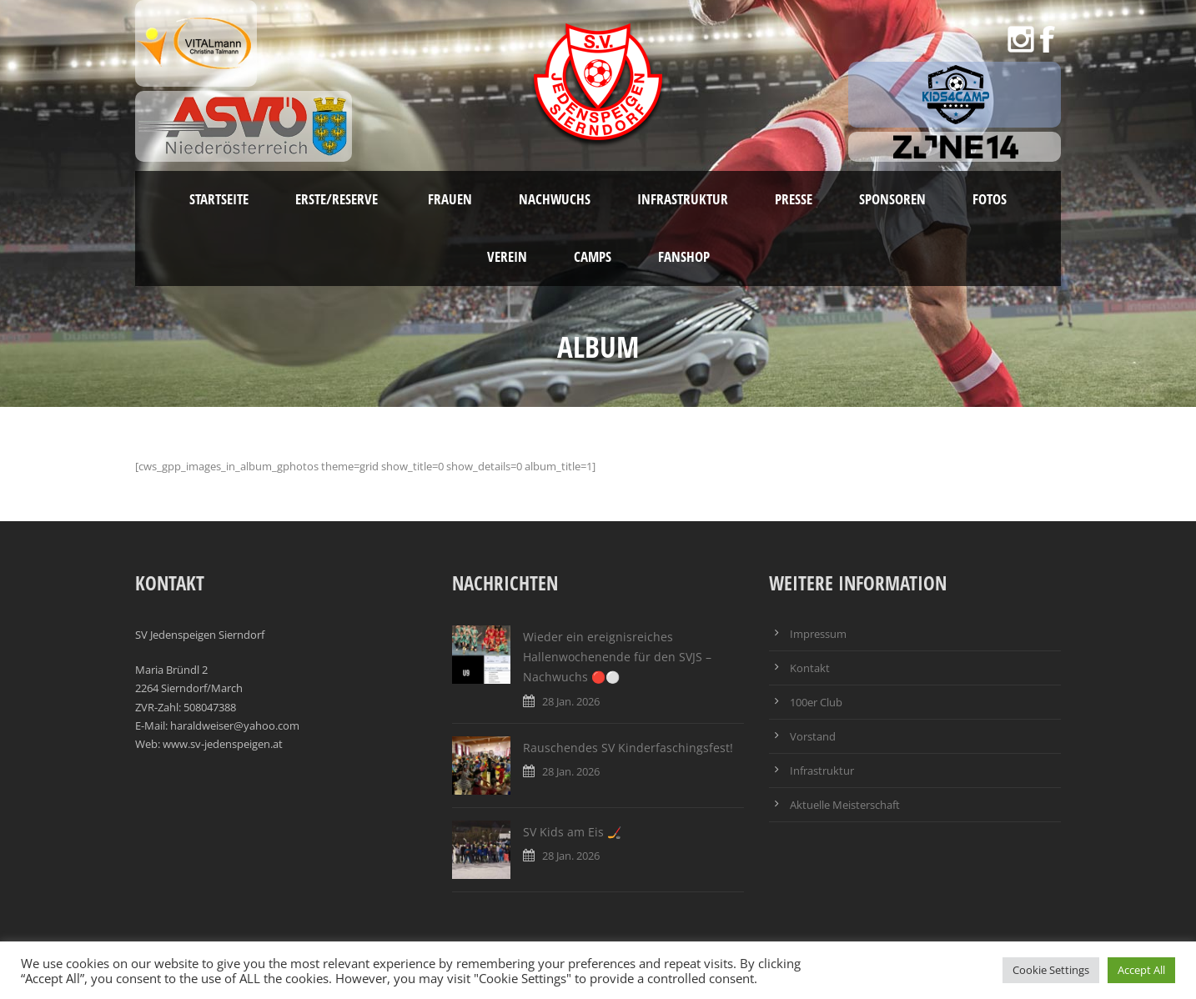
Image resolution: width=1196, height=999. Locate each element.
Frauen (450, 198)
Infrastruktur (682, 198)
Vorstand (813, 736)
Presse (793, 198)
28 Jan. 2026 (571, 701)
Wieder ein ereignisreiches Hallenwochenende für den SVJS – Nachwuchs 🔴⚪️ (617, 657)
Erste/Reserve (338, 198)
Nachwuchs (554, 198)
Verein (507, 256)
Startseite (219, 198)
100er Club (816, 702)
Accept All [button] (1141, 969)
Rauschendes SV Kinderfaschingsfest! (628, 748)
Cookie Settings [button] (1051, 969)
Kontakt (810, 667)
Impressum (818, 633)
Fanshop (684, 256)
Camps (592, 256)
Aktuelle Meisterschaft (845, 804)
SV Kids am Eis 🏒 (572, 832)
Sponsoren (892, 198)
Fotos (989, 198)
